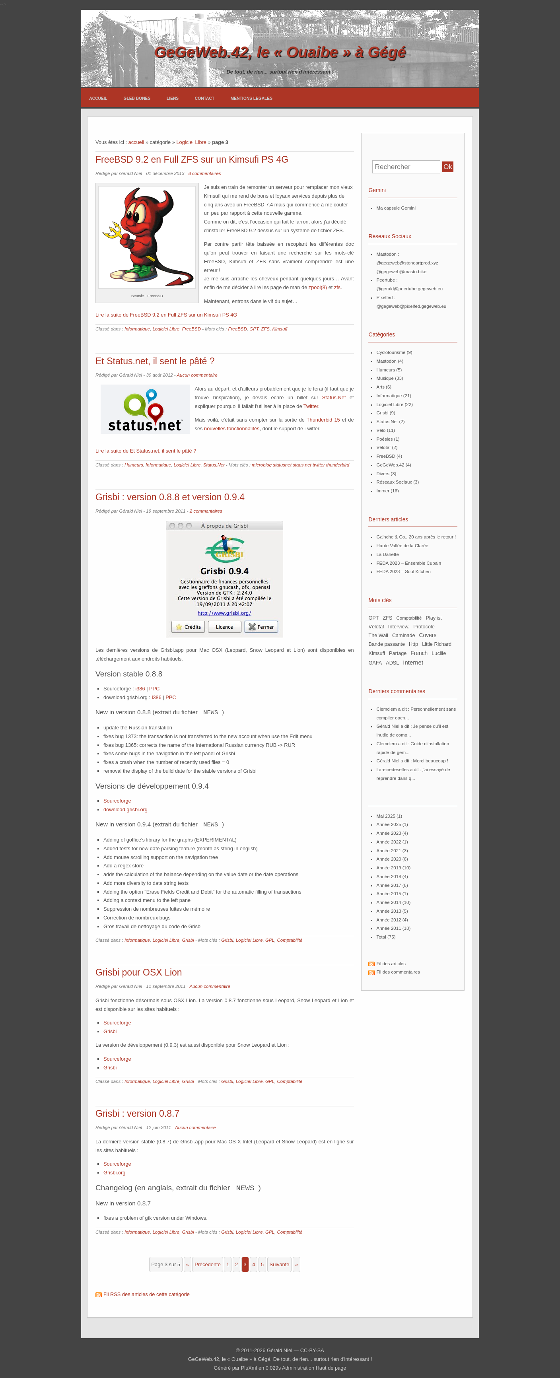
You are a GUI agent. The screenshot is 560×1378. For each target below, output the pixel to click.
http (413, 644)
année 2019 (388, 867)
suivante (280, 1262)
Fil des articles (391, 963)
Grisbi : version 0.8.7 (137, 1112)
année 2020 (388, 859)
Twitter (310, 406)
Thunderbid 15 (323, 420)
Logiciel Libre (191, 142)
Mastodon (386, 361)
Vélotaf (383, 447)
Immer (382, 490)
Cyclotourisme (390, 352)
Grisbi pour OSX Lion (138, 971)
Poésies (384, 439)
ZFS (265, 329)
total (381, 937)
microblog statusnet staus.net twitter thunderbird (300, 465)
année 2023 (388, 833)
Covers (428, 635)
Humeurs (133, 465)
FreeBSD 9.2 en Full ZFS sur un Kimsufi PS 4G (191, 159)
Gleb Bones (137, 98)
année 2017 (388, 885)
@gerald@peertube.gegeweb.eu (409, 288)
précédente (207, 1262)
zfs (337, 287)
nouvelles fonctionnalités (231, 428)
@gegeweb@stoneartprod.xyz (407, 262)
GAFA (375, 663)
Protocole (423, 627)
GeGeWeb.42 (390, 465)
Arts (380, 387)
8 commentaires (205, 173)
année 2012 (388, 919)
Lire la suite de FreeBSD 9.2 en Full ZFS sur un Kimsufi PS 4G (166, 315)
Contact (204, 98)
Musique (385, 378)
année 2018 (388, 876)
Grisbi (188, 938)
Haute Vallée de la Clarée (402, 545)
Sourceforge (117, 800)
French (419, 653)
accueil (136, 142)
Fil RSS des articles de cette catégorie (146, 1292)
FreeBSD (191, 329)
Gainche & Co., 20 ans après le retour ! (416, 536)
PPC (154, 689)
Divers (382, 473)
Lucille (439, 653)
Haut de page (331, 1366)
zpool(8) (318, 287)
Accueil (98, 98)
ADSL (392, 663)
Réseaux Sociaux (394, 482)
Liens (173, 98)
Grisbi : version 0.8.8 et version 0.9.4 (170, 497)
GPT (254, 329)
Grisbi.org (114, 1171)
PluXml (249, 1366)
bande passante (386, 644)
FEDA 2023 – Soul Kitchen (403, 571)
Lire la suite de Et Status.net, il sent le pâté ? (145, 451)
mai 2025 (385, 816)
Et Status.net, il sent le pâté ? (155, 361)
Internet (413, 662)
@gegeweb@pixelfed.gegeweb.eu (411, 306)
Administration (298, 1366)
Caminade (403, 635)
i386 (140, 689)
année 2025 (388, 824)
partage (397, 653)
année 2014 (388, 902)
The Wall (378, 635)
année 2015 (388, 893)
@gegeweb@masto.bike (401, 271)
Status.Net (334, 397)
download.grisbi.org (125, 809)
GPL (269, 938)
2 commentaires (206, 511)
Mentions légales (251, 98)
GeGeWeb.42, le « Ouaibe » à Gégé (280, 51)
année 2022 (388, 842)
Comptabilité (289, 938)
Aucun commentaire (197, 375)
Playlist (433, 618)
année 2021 (388, 850)
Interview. (398, 627)
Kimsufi (279, 329)
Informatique (137, 329)
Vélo (380, 430)
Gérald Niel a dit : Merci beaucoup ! (412, 760)
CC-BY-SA (312, 1348)
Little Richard (436, 644)
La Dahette (387, 554)
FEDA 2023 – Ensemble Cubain (408, 563)
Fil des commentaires (398, 972)
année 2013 (388, 911)
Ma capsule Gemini (396, 208)
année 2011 (388, 928)
